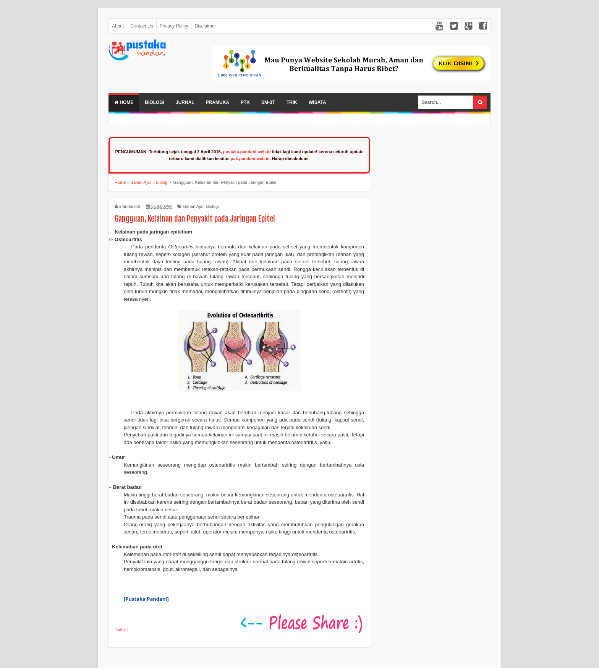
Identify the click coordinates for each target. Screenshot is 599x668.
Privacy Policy (174, 26)
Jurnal (185, 102)
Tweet (121, 629)
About (118, 26)
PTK (245, 102)
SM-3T (268, 102)
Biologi (154, 102)
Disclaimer (205, 26)
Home (123, 102)
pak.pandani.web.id (250, 158)
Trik (292, 102)
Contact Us (141, 26)
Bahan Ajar (193, 206)
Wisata (317, 102)
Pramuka (217, 102)
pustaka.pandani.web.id (247, 151)
